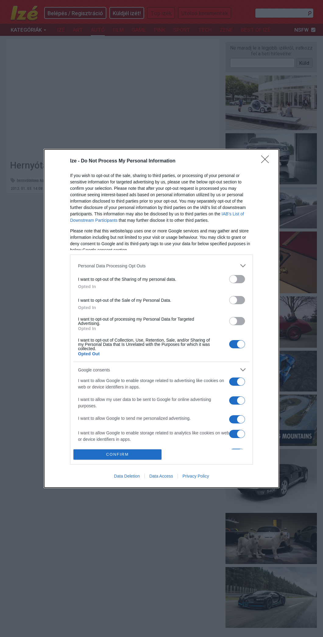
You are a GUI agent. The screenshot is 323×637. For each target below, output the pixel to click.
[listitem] (161, 266)
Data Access (161, 476)
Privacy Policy (196, 476)
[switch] (237, 279)
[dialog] (161, 318)
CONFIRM (117, 454)
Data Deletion (127, 476)
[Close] (267, 161)
